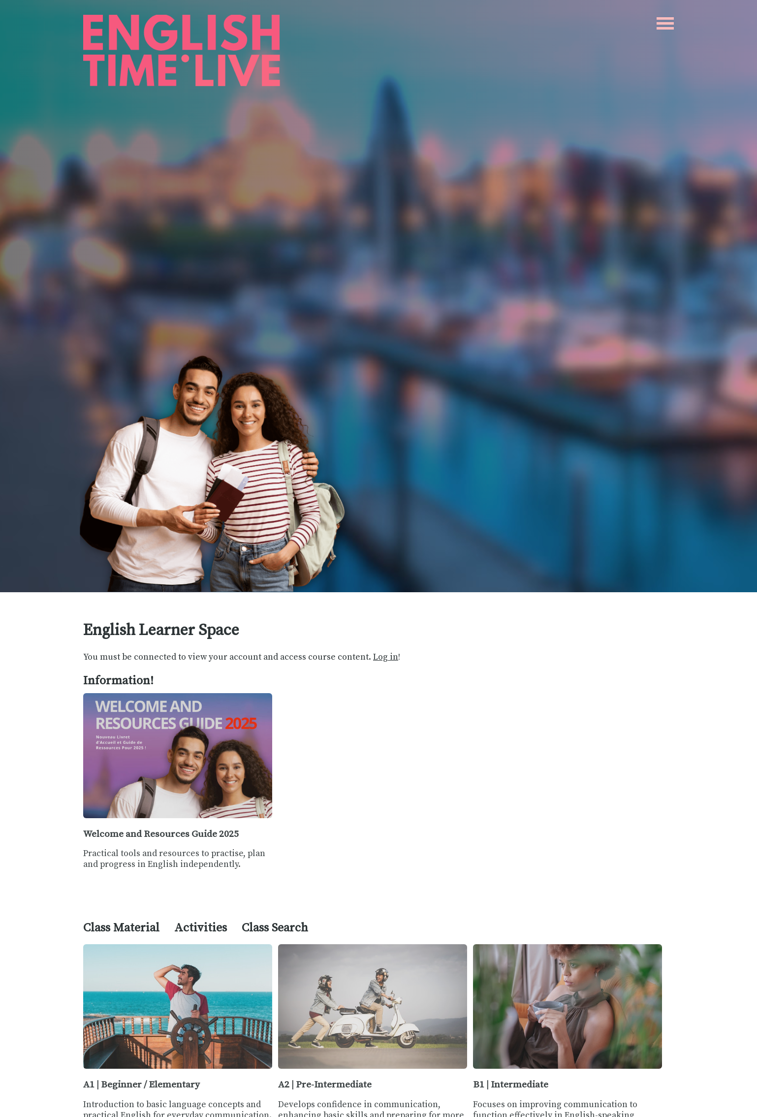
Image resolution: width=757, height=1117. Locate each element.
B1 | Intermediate (510, 1084)
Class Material (121, 928)
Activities (200, 928)
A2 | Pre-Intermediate (325, 1084)
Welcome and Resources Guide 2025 (161, 834)
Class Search (275, 928)
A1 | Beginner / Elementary (141, 1084)
